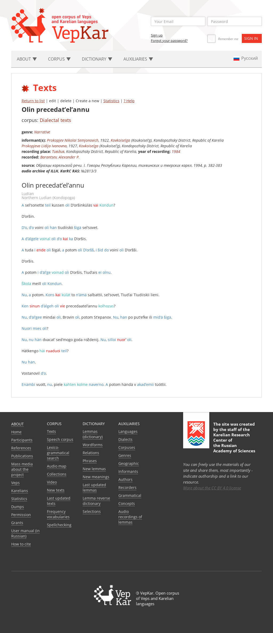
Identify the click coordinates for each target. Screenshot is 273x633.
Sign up (157, 35)
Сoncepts (126, 503)
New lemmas (94, 468)
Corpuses (126, 447)
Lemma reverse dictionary (96, 501)
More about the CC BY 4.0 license (212, 487)
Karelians (19, 490)
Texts (51, 431)
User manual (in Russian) (25, 533)
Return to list (33, 100)
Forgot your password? (169, 40)
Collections (56, 474)
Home (16, 431)
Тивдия (58, 151)
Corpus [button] (59, 59)
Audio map (56, 466)
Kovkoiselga (120, 140)
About (17, 423)
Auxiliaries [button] (138, 59)
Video (52, 482)
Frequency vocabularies (58, 514)
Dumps (17, 506)
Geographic (128, 463)
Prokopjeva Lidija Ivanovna (44, 145)
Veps (15, 482)
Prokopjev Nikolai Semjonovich (72, 140)
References (21, 447)
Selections (92, 511)
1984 (176, 151)
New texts (56, 490)
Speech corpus (60, 439)
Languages (128, 431)
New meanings (96, 476)
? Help (129, 100)
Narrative (42, 131)
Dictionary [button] (97, 59)
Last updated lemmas (94, 487)
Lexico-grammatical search (58, 453)
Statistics (111, 100)
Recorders (127, 487)
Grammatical (129, 495)
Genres (124, 455)
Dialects (125, 439)
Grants (17, 522)
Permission (21, 514)
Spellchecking (59, 524)
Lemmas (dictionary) (93, 434)
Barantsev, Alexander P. (60, 157)
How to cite (21, 544)
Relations (91, 452)
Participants (22, 439)
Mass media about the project (22, 469)
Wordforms (93, 444)
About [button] (27, 59)
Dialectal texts (55, 120)
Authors (125, 479)
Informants (128, 471)
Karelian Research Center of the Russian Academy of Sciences (234, 442)
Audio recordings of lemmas (130, 517)
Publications (22, 455)
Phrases (90, 460)
